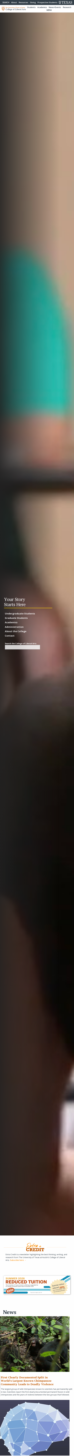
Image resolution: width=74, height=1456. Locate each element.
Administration (14, 626)
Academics (42, 7)
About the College (15, 631)
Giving (33, 2)
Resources (23, 2)
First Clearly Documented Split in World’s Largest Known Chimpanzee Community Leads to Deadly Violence (27, 1380)
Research (67, 7)
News (9, 1312)
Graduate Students (16, 618)
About (14, 2)
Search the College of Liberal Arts (20, 643)
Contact (9, 635)
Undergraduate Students (20, 613)
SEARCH (5, 2)
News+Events (55, 7)
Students (31, 7)
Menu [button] (49, 10)
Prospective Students (47, 2)
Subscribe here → (18, 1260)
